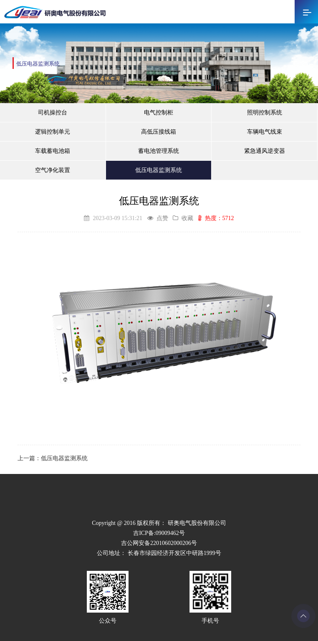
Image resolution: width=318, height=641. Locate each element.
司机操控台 (52, 112)
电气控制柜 (158, 112)
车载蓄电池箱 (52, 151)
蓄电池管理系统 (158, 151)
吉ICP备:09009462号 (159, 533)
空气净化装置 (52, 170)
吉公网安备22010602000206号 (159, 543)
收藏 (183, 218)
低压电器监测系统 (158, 170)
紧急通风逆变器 (264, 151)
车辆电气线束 (264, 132)
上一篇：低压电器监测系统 (53, 458)
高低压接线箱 (158, 132)
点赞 (157, 218)
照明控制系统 (264, 112)
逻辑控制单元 (52, 132)
